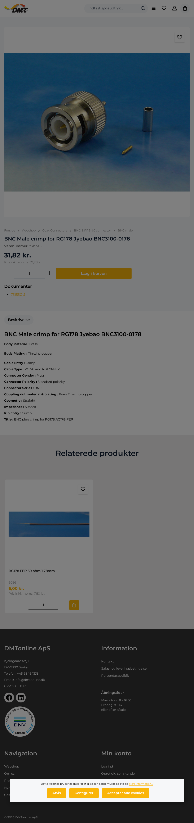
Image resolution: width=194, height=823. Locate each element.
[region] (97, 122)
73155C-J (18, 295)
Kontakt (107, 661)
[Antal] (29, 273)
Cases (8, 795)
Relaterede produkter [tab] (97, 453)
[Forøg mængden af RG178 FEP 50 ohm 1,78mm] (63, 605)
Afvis (56, 793)
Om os (9, 773)
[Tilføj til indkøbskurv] (74, 605)
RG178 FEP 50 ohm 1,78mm (32, 571)
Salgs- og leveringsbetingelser (124, 668)
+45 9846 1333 (27, 673)
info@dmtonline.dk (30, 680)
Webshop (11, 766)
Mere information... (141, 783)
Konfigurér (84, 793)
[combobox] (111, 8)
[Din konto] (174, 8)
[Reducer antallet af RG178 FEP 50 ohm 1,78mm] (24, 605)
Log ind (107, 766)
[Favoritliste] (164, 8)
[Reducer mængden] (9, 273)
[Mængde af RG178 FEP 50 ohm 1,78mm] (43, 605)
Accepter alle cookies (125, 793)
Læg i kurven (94, 273)
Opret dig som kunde (118, 773)
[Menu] (153, 8)
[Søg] (143, 8)
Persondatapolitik (115, 676)
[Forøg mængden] (49, 273)
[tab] (19, 320)
